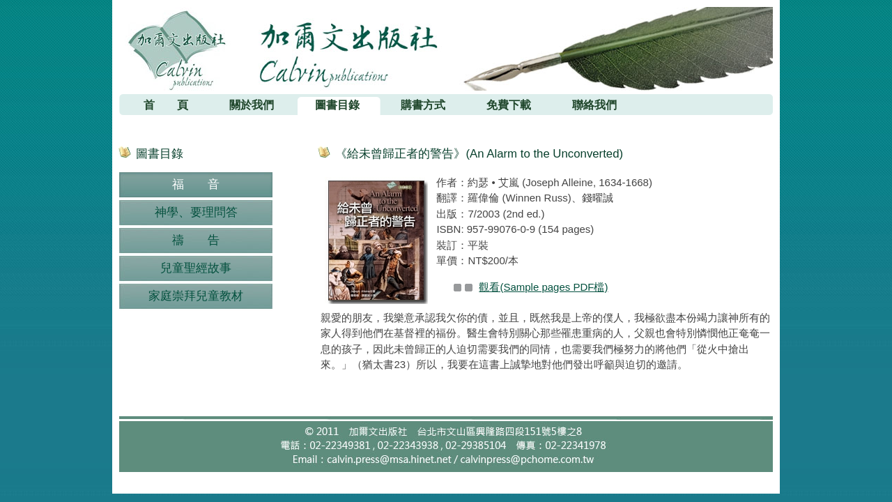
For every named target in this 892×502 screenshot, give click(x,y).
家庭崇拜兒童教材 (195, 296)
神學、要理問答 (196, 212)
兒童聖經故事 (195, 268)
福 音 (196, 184)
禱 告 (196, 240)
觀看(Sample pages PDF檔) (543, 287)
